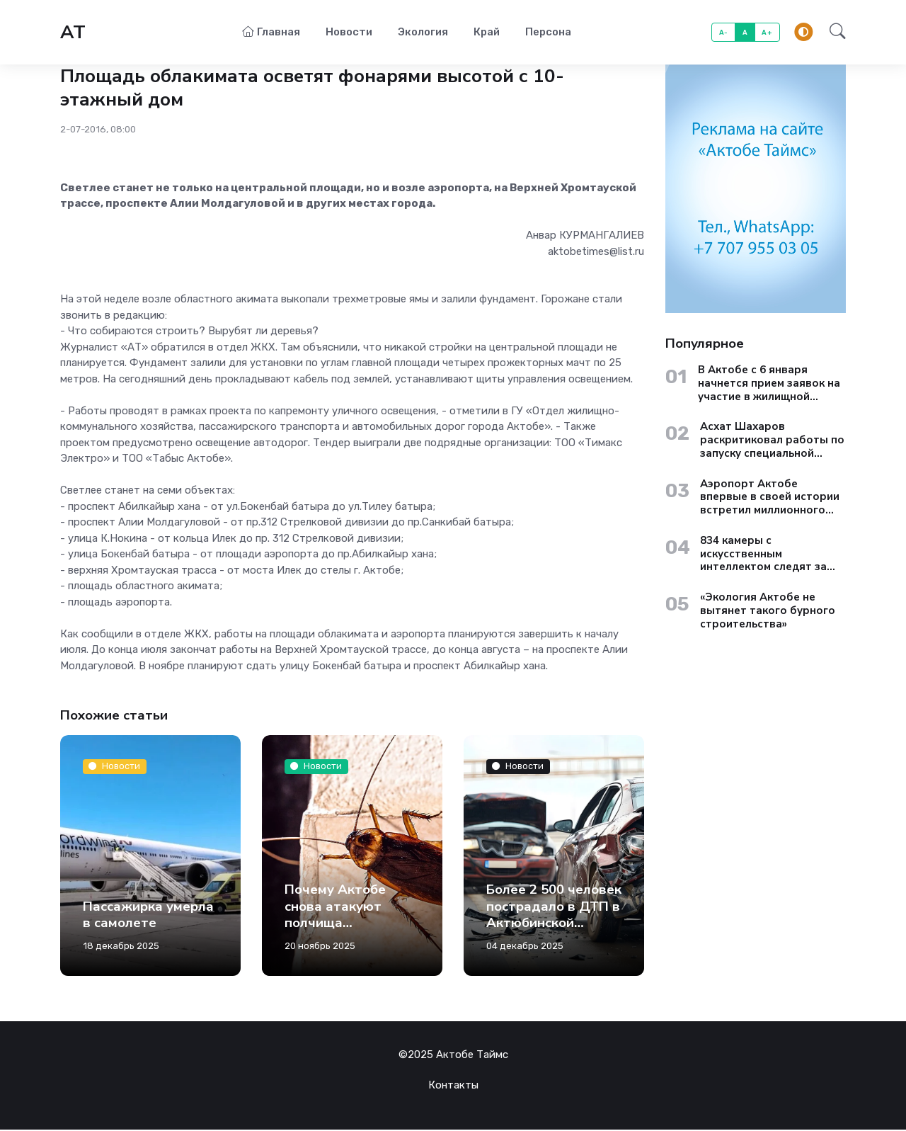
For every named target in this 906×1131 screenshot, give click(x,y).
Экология (423, 32)
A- (723, 33)
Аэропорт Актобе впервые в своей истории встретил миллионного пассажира (769, 498)
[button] (833, 33)
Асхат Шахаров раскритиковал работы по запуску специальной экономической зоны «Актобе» (772, 441)
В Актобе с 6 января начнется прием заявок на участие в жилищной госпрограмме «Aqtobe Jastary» (769, 384)
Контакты (453, 1086)
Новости (349, 32)
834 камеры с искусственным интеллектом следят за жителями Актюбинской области (765, 555)
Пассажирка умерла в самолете (148, 916)
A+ (767, 33)
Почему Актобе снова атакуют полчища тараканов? (335, 916)
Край (487, 32)
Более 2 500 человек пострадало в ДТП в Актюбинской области (553, 916)
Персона (548, 32)
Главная (271, 32)
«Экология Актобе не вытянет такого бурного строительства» (767, 612)
